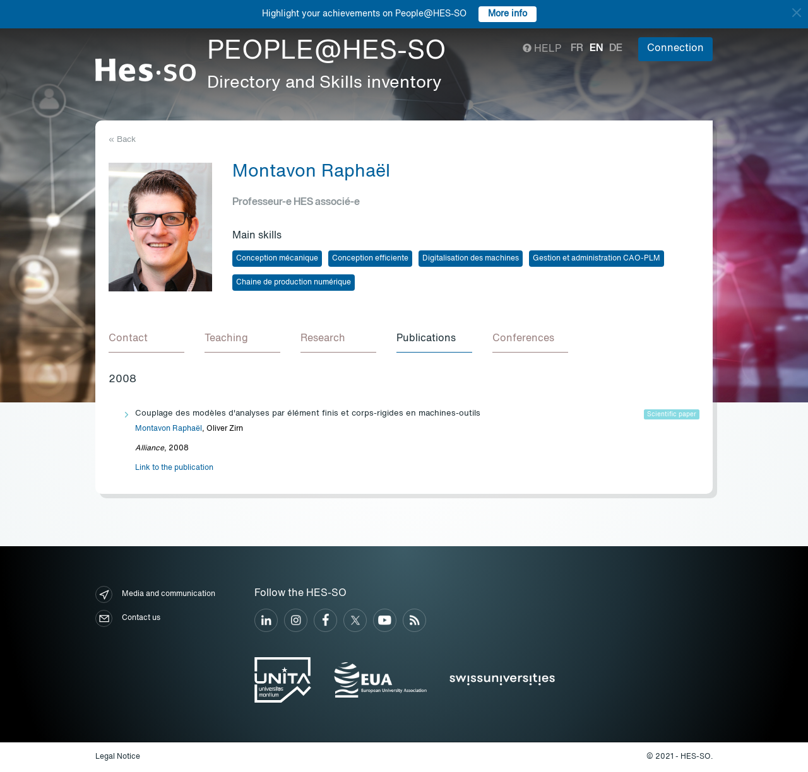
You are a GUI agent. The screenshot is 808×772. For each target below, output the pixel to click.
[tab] (146, 339)
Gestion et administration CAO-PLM (596, 258)
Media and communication (155, 594)
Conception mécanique (277, 258)
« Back (122, 140)
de (615, 49)
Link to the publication (174, 468)
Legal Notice (117, 757)
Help (542, 49)
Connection (675, 49)
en (596, 49)
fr (577, 49)
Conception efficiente (370, 258)
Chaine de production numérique (293, 282)
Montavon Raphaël (168, 429)
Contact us (127, 618)
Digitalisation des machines (470, 258)
